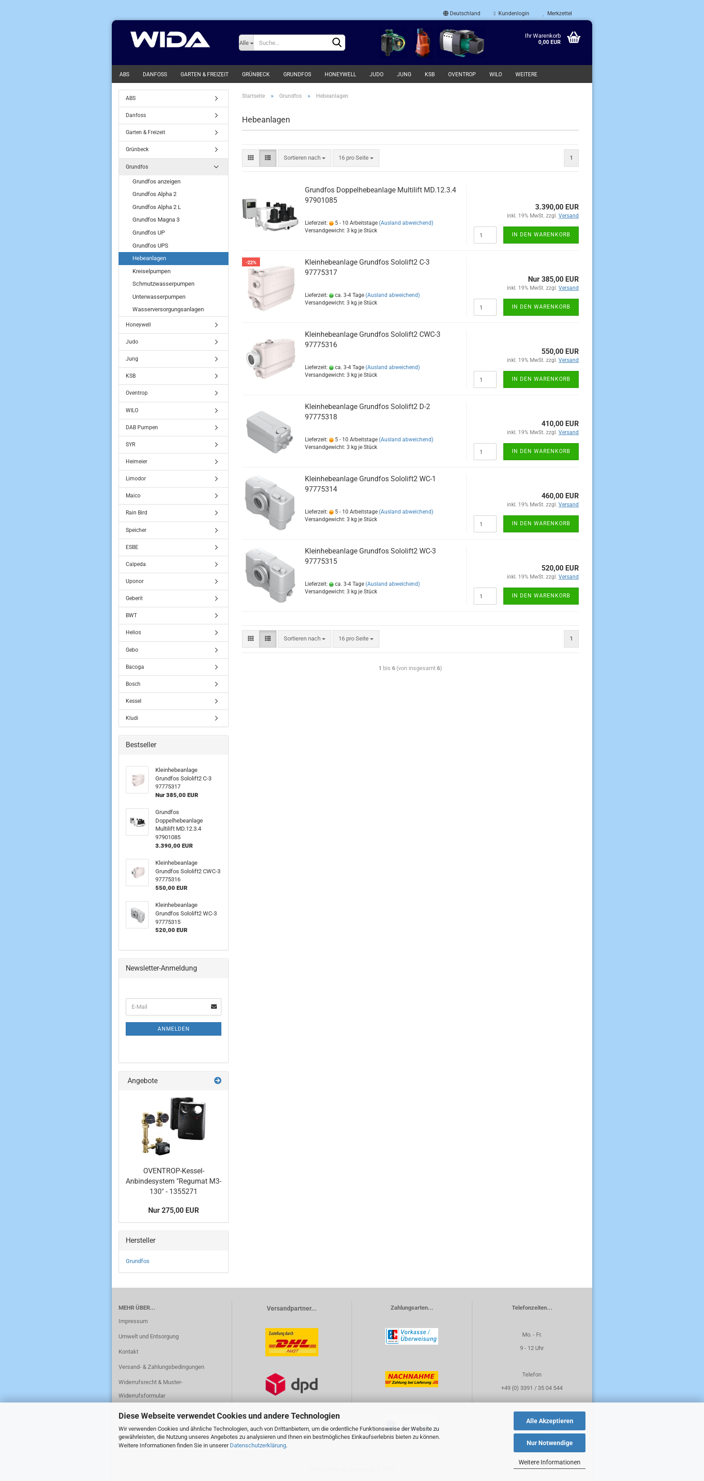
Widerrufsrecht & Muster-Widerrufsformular (151, 1389)
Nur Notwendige (550, 1442)
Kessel (133, 701)
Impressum (133, 1321)
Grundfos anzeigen (156, 181)
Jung (404, 74)
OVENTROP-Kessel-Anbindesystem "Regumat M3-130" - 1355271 (173, 1181)
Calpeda (136, 564)
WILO (495, 74)
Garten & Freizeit (204, 74)
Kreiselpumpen (151, 271)
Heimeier (136, 461)
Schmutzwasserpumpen (163, 283)
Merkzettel (557, 13)
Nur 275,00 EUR (173, 1210)
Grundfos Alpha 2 (154, 194)
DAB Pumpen (142, 427)
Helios (133, 632)
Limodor (136, 478)
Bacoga (135, 667)
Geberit (134, 598)
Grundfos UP (148, 232)
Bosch (133, 684)
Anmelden (174, 1029)
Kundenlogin (511, 13)
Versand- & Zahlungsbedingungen (161, 1366)
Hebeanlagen (149, 258)
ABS (124, 74)
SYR (130, 444)
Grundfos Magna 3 (156, 219)
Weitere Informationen (550, 1462)
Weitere (526, 74)
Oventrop (462, 74)
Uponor (135, 581)
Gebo (132, 650)
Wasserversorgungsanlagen (168, 309)
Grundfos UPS (150, 245)
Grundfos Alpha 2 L (156, 207)
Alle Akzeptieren (549, 1420)
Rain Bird (136, 513)
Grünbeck (256, 74)
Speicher (136, 530)
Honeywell (340, 74)
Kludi (132, 718)
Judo (376, 74)
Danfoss (155, 74)
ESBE (132, 547)
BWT (131, 615)
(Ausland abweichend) (406, 223)
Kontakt (128, 1351)
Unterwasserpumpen (158, 296)
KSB (430, 74)
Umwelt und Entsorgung (149, 1336)
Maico (133, 495)
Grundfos (297, 74)
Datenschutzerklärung (258, 1445)
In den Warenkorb (541, 234)
